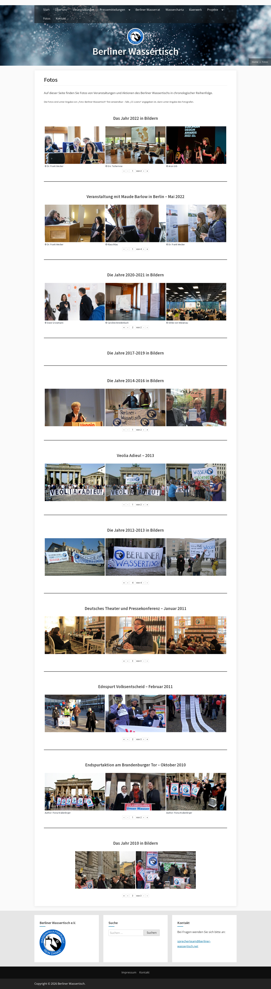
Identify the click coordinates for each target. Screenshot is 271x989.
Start (46, 10)
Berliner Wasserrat (148, 10)
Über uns (61, 10)
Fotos (46, 18)
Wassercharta (175, 10)
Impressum (129, 972)
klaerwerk (195, 10)
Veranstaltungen (83, 10)
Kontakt (61, 18)
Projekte (212, 10)
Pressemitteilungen (112, 10)
